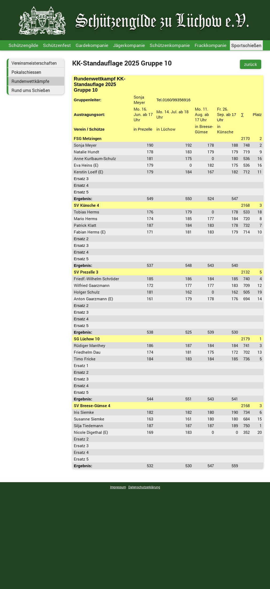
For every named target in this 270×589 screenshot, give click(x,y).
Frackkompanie (210, 45)
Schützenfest (57, 45)
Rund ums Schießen (30, 90)
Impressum (118, 487)
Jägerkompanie (129, 45)
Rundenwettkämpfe (30, 81)
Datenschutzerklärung (144, 487)
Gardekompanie (92, 45)
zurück (250, 64)
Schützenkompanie (170, 45)
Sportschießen (246, 45)
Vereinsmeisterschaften (34, 63)
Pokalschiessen (26, 72)
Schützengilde (23, 45)
